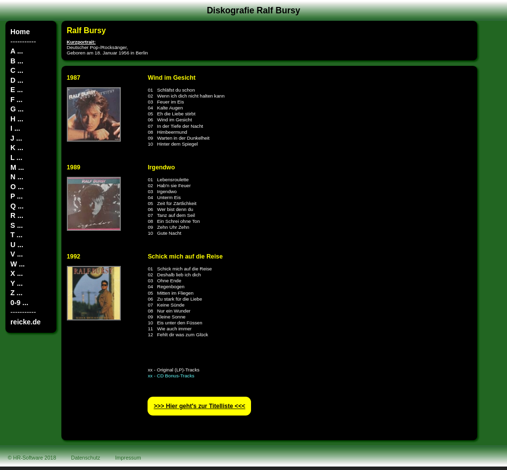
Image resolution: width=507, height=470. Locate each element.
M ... (17, 167)
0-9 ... (19, 303)
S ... (16, 225)
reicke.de (25, 322)
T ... (16, 235)
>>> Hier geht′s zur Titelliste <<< (199, 406)
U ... (16, 245)
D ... (16, 80)
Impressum (128, 458)
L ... (16, 157)
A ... (16, 51)
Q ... (17, 206)
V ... (16, 254)
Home (20, 32)
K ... (16, 148)
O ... (17, 187)
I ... (15, 128)
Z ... (16, 293)
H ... (16, 119)
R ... (16, 215)
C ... (16, 70)
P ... (16, 196)
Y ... (16, 283)
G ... (17, 109)
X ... (16, 273)
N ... (16, 177)
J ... (16, 138)
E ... (16, 90)
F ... (16, 100)
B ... (16, 61)
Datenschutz (86, 458)
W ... (17, 264)
